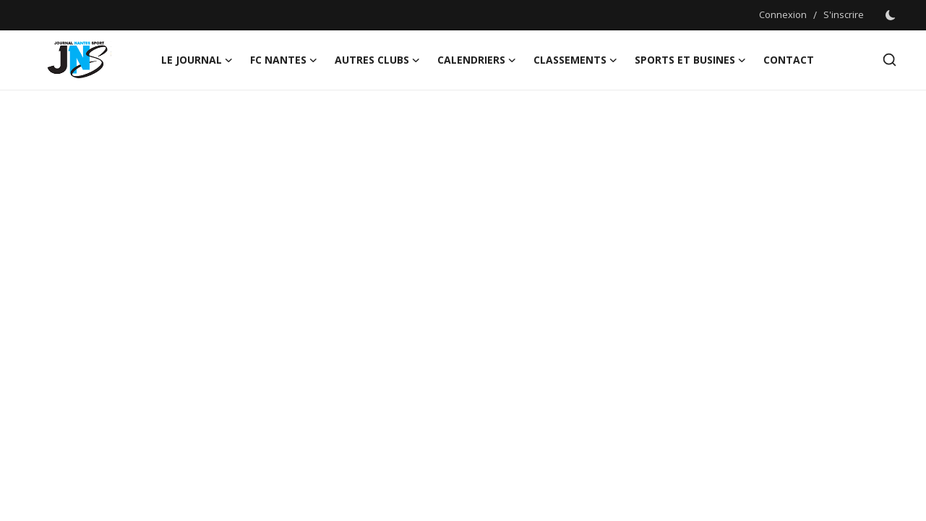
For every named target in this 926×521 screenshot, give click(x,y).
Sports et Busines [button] (690, 60)
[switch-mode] (890, 15)
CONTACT (788, 60)
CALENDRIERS (476, 60)
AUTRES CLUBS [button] (377, 60)
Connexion (783, 14)
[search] (889, 59)
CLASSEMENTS (575, 60)
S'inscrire (843, 14)
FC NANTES (283, 60)
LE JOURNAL (197, 60)
